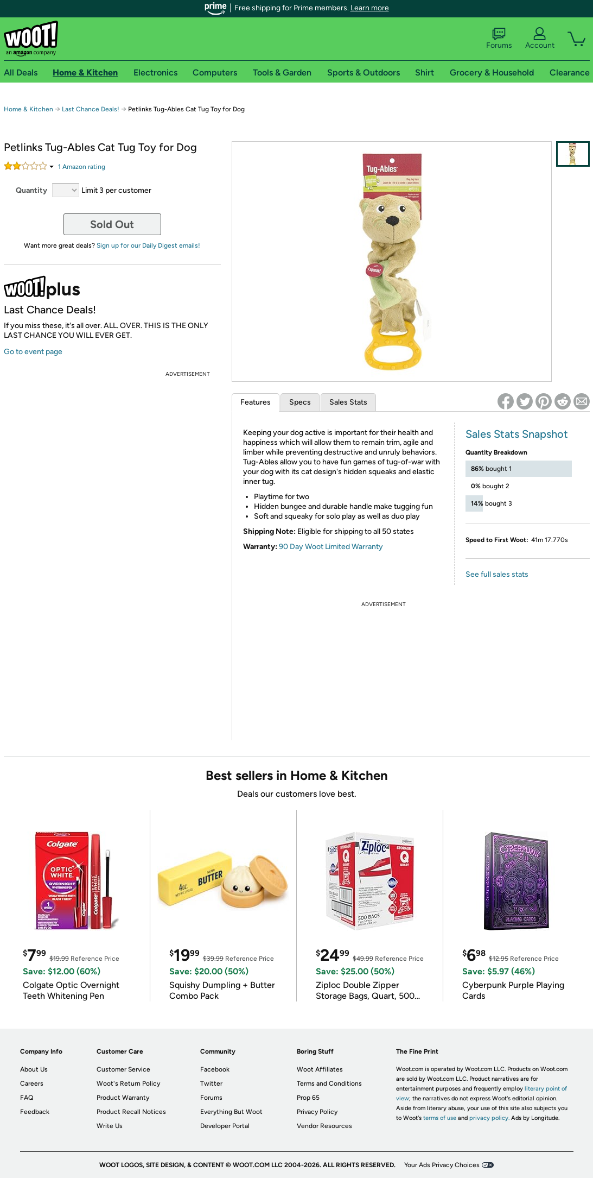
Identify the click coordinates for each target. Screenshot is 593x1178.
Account (539, 38)
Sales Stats (348, 402)
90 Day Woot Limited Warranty (331, 546)
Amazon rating (81, 167)
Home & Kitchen (28, 109)
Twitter (211, 1083)
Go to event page (33, 351)
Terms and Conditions (329, 1083)
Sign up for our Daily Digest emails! (148, 245)
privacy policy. (489, 1118)
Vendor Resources (324, 1126)
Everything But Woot (231, 1112)
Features (255, 402)
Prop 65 (308, 1097)
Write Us (110, 1126)
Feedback (34, 1112)
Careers (31, 1083)
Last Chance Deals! (90, 109)
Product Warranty (123, 1097)
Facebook (214, 1069)
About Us (34, 1069)
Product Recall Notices (131, 1112)
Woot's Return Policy (128, 1083)
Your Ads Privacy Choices (442, 1165)
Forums (499, 38)
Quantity (31, 190)
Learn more (369, 7)
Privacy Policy (317, 1112)
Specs (300, 402)
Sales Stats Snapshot (517, 433)
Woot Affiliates (320, 1069)
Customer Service (123, 1069)
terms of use (439, 1118)
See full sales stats (497, 574)
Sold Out (112, 224)
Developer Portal (225, 1126)
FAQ (26, 1097)
